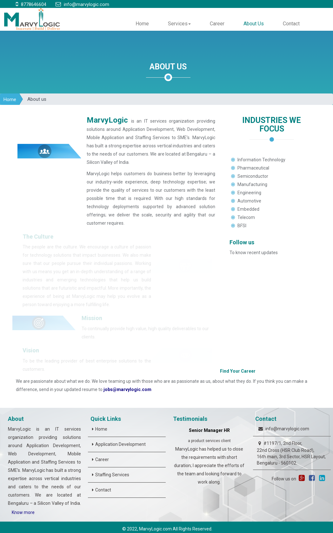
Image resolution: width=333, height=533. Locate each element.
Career (217, 24)
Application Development (120, 444)
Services (179, 24)
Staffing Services (112, 474)
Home (142, 24)
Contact (291, 24)
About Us (253, 24)
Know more (23, 512)
